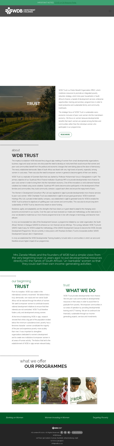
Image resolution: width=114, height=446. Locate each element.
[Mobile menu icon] (110, 11)
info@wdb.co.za (57, 443)
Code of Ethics (77, 432)
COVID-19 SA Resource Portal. (65, 3)
